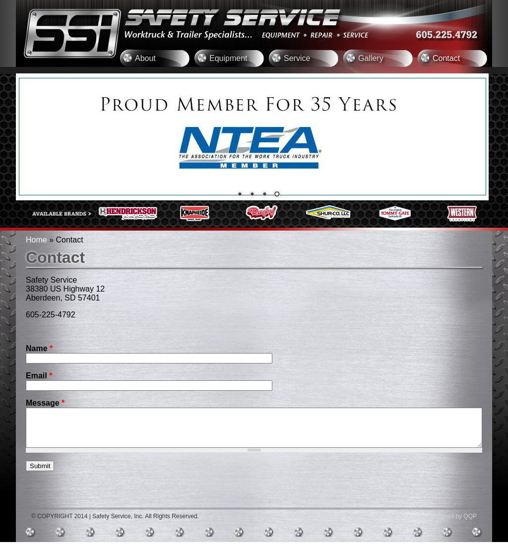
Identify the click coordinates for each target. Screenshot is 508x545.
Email (39, 375)
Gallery (370, 58)
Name (39, 348)
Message (45, 403)
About (145, 58)
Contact (446, 58)
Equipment (228, 58)
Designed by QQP (453, 519)
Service (297, 58)
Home (36, 240)
